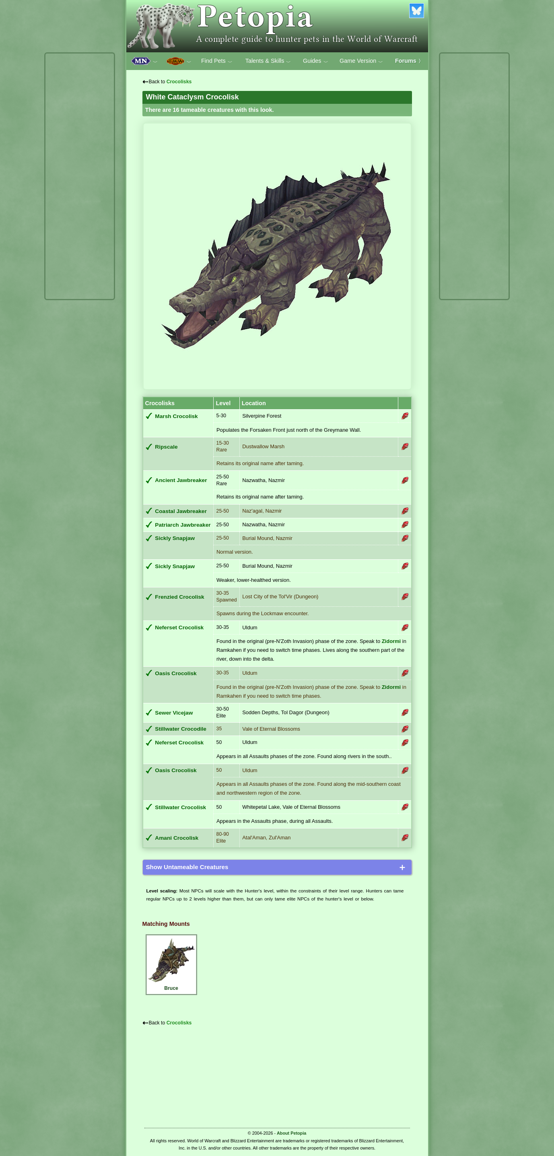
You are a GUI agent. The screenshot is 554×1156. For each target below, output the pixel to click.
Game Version (361, 61)
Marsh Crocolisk (176, 416)
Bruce (171, 963)
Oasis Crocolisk (175, 673)
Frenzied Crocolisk (179, 597)
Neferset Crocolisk (179, 627)
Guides (315, 61)
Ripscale (166, 447)
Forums (409, 61)
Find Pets (217, 61)
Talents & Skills (268, 61)
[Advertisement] (79, 176)
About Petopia (291, 1133)
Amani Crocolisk (176, 838)
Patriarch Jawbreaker (182, 525)
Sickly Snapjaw (175, 538)
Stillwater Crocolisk (180, 807)
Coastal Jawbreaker (180, 511)
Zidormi (391, 641)
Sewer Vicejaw (174, 713)
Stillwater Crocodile (180, 729)
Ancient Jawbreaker (181, 480)
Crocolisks (179, 81)
